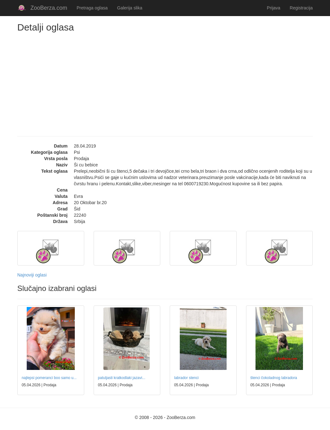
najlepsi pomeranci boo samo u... (49, 378)
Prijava (273, 7)
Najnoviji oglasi (32, 274)
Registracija (301, 7)
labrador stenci (186, 378)
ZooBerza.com (48, 8)
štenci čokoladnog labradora (273, 378)
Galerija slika (129, 7)
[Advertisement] (165, 80)
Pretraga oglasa (92, 7)
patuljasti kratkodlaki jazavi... (122, 378)
